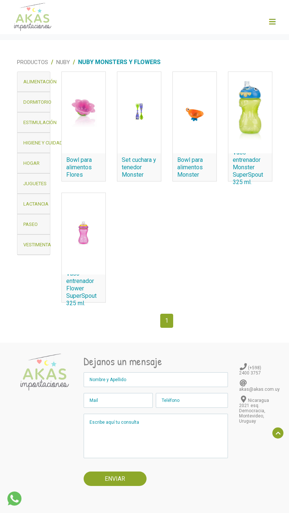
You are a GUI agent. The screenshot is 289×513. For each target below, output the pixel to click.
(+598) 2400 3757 (250, 370)
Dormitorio (36, 102)
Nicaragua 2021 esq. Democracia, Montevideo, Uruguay (254, 411)
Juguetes (35, 183)
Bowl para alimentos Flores (79, 167)
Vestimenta (36, 244)
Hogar (31, 163)
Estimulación (36, 122)
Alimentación (36, 81)
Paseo (30, 224)
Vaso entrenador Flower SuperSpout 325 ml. (81, 288)
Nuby (63, 62)
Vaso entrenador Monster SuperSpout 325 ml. (248, 167)
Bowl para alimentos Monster (190, 167)
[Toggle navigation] (272, 22)
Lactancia (35, 204)
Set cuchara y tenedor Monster (139, 167)
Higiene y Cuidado (36, 143)
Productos (32, 62)
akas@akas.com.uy (259, 389)
